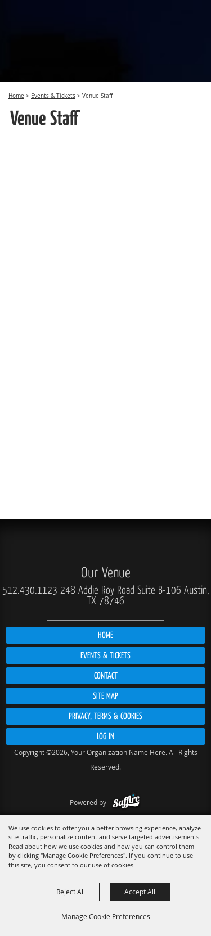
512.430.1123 (29, 590)
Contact (106, 675)
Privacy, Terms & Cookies (105, 716)
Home (16, 96)
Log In (105, 736)
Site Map (105, 695)
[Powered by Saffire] (126, 802)
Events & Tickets (53, 96)
